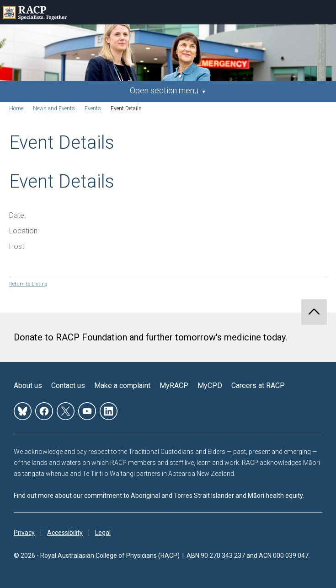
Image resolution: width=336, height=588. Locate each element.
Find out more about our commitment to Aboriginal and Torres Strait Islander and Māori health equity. (159, 495)
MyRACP (174, 385)
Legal (103, 532)
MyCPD (209, 385)
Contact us (68, 385)
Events (93, 108)
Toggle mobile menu (324, 12)
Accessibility (65, 532)
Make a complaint (122, 385)
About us (28, 385)
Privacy (24, 532)
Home (16, 108)
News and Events (54, 108)
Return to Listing (28, 284)
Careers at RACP (258, 385)
